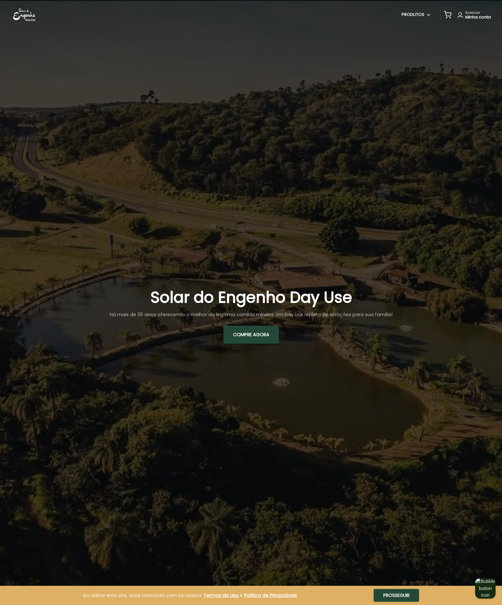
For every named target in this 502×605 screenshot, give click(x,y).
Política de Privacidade (270, 595)
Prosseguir (396, 595)
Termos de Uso (221, 595)
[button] (447, 15)
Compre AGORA (251, 334)
